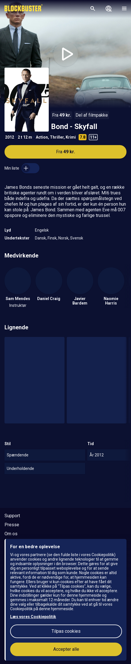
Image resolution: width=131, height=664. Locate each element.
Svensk (76, 238)
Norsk (63, 238)
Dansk (40, 238)
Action (42, 137)
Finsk (52, 238)
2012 (9, 137)
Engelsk (42, 230)
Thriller (57, 137)
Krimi (71, 137)
